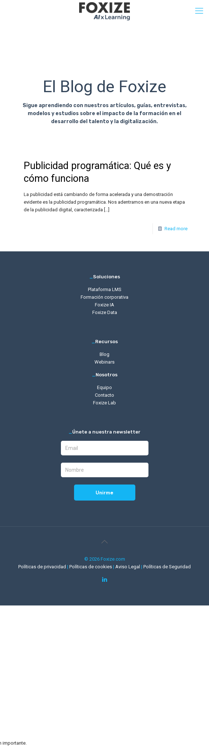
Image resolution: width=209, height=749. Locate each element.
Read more (176, 228)
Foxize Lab (104, 402)
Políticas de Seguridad (167, 566)
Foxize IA (104, 304)
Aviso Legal (128, 566)
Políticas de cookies (91, 566)
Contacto (104, 395)
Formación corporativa (104, 297)
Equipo (104, 387)
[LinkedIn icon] (104, 579)
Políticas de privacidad (42, 566)
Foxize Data (104, 312)
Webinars (104, 362)
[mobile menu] (199, 11)
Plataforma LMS (104, 289)
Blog (104, 354)
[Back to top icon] (104, 541)
